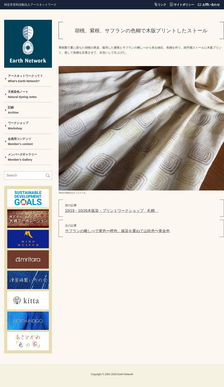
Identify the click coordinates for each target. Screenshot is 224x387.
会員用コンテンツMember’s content (20, 141)
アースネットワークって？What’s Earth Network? (25, 78)
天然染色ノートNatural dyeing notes (22, 94)
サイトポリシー (184, 4)
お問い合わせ (211, 4)
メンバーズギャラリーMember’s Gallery (22, 157)
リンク (162, 4)
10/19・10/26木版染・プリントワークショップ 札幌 (112, 211)
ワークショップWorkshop (18, 125)
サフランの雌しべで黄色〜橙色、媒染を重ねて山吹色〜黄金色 (117, 231)
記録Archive (13, 110)
